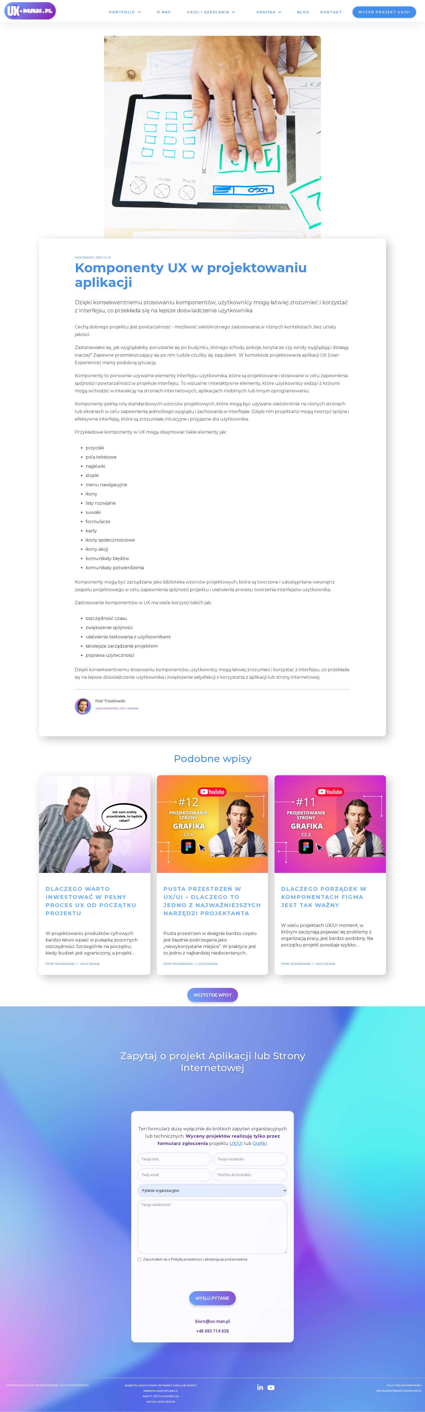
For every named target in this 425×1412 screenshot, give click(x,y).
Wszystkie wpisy (212, 994)
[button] (125, 12)
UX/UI (236, 1147)
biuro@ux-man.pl (212, 1324)
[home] (30, 11)
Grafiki (260, 1147)
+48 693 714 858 (212, 1334)
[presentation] (179, 1277)
